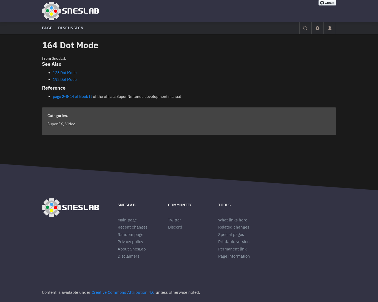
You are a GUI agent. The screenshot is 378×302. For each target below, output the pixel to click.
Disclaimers (128, 256)
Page (47, 27)
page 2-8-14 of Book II (72, 96)
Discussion (71, 27)
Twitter (174, 220)
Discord (175, 227)
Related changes (233, 227)
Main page (127, 220)
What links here (232, 220)
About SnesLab (132, 249)
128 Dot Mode (65, 72)
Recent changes (132, 227)
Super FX (55, 123)
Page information (234, 256)
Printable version (234, 241)
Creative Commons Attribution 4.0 (123, 292)
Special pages (231, 234)
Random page (130, 234)
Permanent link (232, 249)
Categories (57, 115)
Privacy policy (130, 241)
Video (70, 123)
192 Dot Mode (65, 79)
